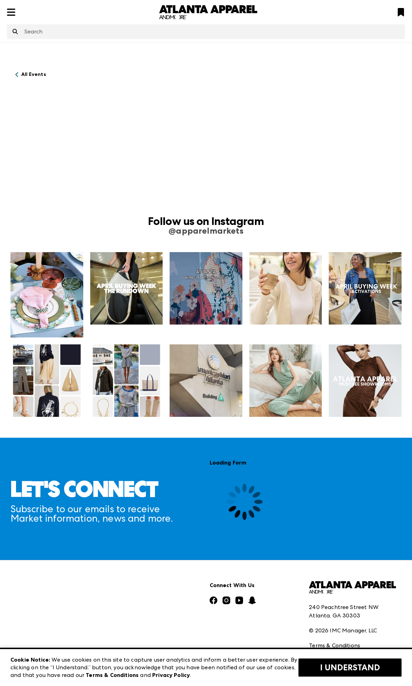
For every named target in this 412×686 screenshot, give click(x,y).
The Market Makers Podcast (48, 599)
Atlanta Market (131, 560)
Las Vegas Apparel (134, 591)
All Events (33, 74)
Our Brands (25, 614)
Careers (20, 645)
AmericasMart (129, 545)
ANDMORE (124, 637)
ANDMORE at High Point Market (153, 621)
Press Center (27, 560)
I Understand (350, 667)
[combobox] (206, 31)
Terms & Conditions (334, 590)
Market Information (37, 545)
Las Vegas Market (133, 606)
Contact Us (25, 630)
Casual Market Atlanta (140, 575)
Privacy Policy (326, 605)
